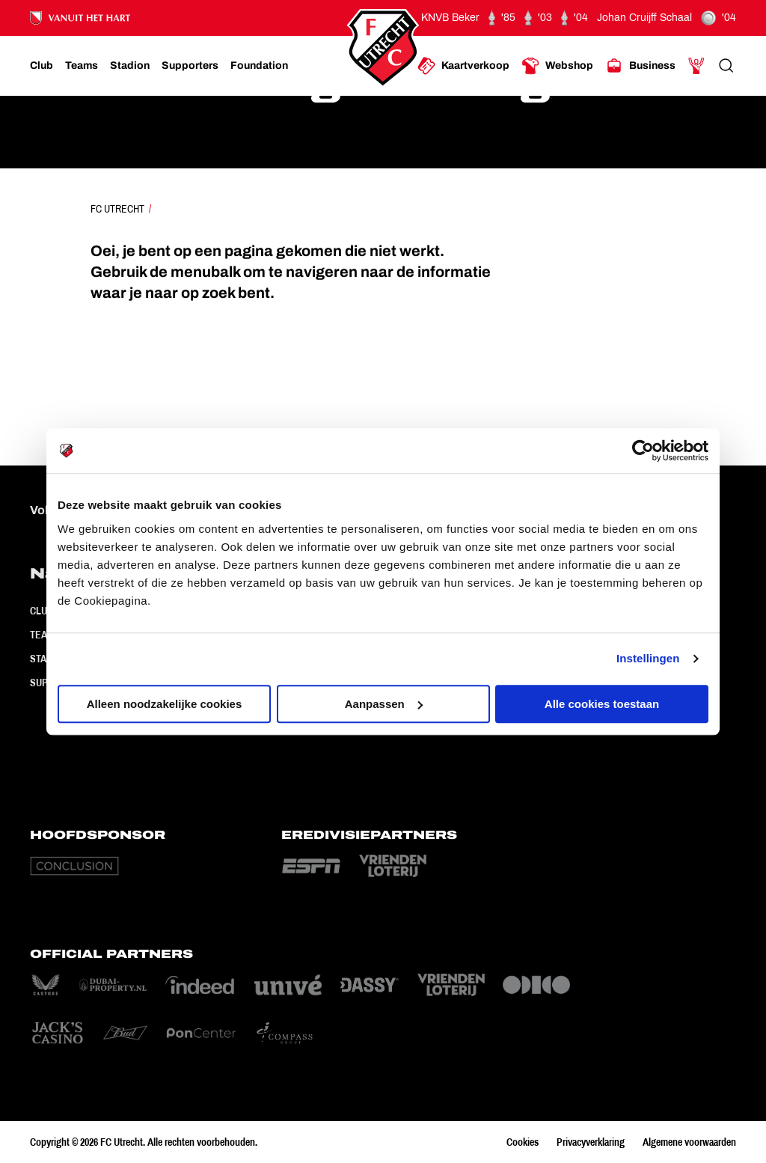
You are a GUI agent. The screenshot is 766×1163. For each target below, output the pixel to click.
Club (41, 610)
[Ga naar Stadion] (130, 66)
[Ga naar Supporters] (190, 66)
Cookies (522, 1142)
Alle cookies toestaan (602, 704)
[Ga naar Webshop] (557, 66)
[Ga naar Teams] (81, 66)
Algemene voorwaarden (689, 1142)
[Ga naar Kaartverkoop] (463, 66)
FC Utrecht (117, 209)
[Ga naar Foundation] (259, 66)
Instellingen (648, 658)
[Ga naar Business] (640, 66)
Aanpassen (384, 704)
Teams (45, 634)
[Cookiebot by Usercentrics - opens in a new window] (642, 450)
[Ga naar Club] (41, 66)
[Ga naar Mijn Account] (696, 66)
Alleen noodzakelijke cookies (164, 704)
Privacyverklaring (591, 1142)
